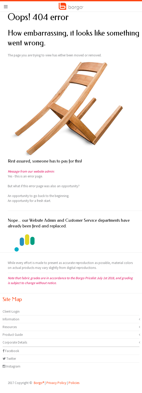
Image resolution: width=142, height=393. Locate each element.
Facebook (11, 351)
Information (11, 319)
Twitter (9, 358)
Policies (74, 383)
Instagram (11, 366)
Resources (10, 327)
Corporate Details (15, 342)
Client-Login (11, 311)
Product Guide (13, 334)
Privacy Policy (56, 383)
